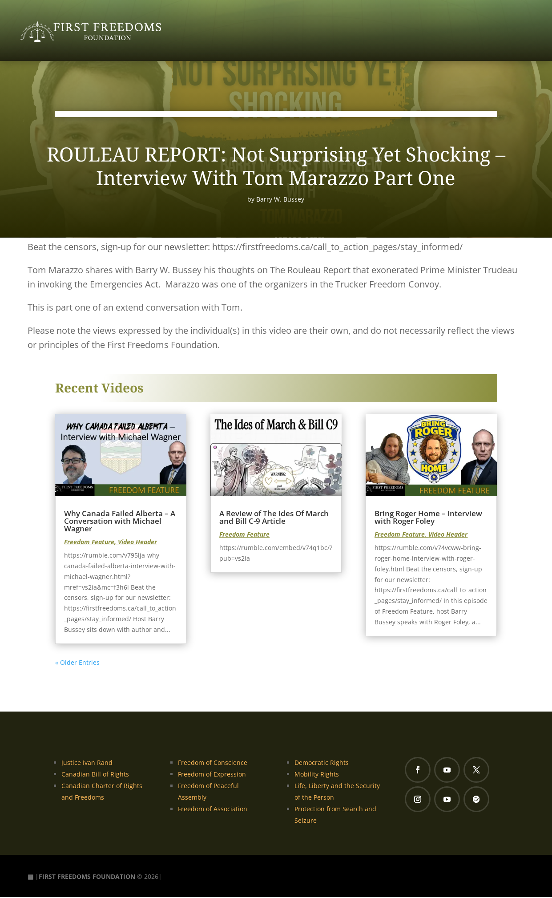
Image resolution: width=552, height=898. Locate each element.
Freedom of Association (212, 809)
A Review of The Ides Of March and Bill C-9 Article (274, 518)
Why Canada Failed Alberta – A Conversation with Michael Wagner (119, 521)
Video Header (137, 542)
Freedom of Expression (212, 775)
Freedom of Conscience (212, 763)
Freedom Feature (89, 542)
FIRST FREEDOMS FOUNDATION (87, 877)
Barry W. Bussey (280, 199)
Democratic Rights (321, 763)
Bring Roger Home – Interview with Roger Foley (428, 518)
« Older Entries (77, 663)
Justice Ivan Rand (87, 763)
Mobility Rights (316, 775)
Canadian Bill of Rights (95, 775)
